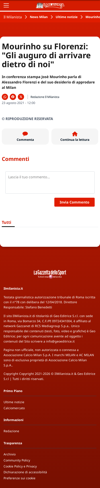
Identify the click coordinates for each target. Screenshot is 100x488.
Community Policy (17, 460)
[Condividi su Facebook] (13, 97)
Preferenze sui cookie (19, 478)
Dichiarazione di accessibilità (25, 472)
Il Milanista (13, 17)
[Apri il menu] (6, 5)
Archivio (10, 454)
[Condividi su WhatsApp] (5, 97)
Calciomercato (14, 408)
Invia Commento (74, 202)
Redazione (11, 431)
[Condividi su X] (21, 97)
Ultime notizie (67, 17)
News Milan (39, 17)
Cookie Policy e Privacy (20, 466)
